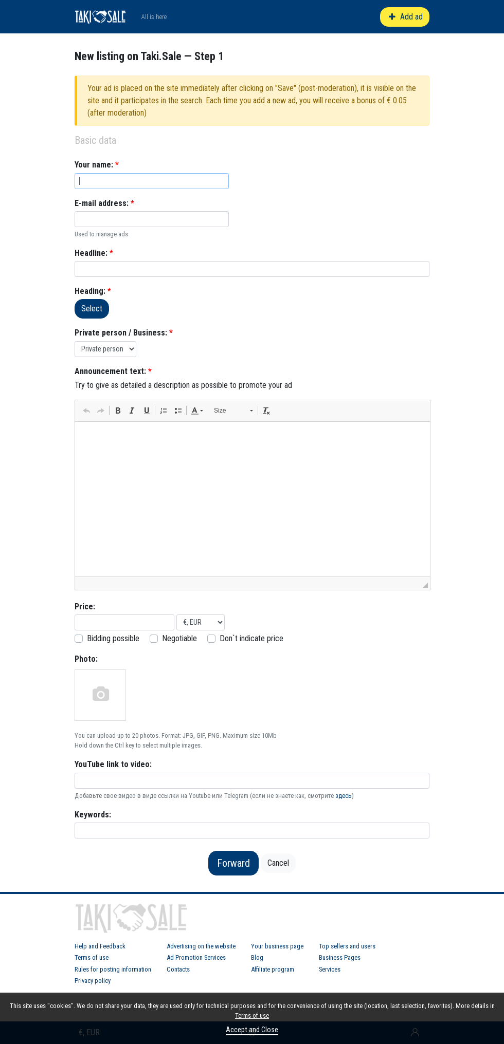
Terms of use (92, 957)
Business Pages (340, 957)
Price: (85, 606)
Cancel (278, 863)
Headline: (94, 253)
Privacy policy (93, 980)
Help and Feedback (100, 946)
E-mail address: (104, 203)
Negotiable (179, 638)
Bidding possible (113, 638)
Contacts (178, 969)
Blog (257, 957)
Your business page (277, 946)
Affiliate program (272, 969)
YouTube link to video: (113, 764)
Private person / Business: (124, 333)
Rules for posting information (113, 969)
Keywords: (93, 814)
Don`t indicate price (251, 638)
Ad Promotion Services (196, 957)
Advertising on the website (201, 946)
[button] (86, 410)
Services (329, 969)
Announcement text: (113, 371)
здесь (343, 795)
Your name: (97, 165)
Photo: (86, 659)
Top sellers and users (347, 946)
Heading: (93, 291)
